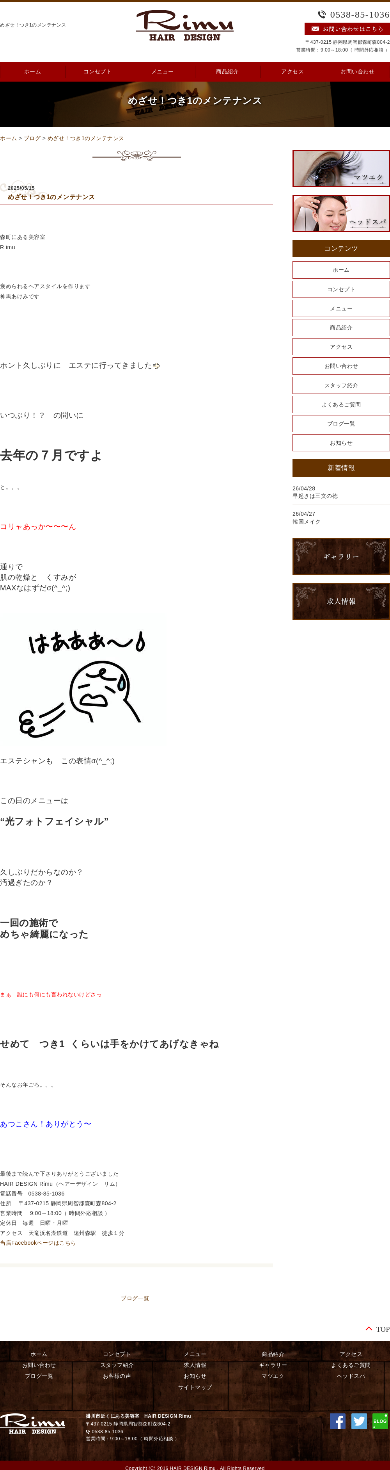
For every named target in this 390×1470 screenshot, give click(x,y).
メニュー (162, 72)
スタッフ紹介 (341, 385)
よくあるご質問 (341, 404)
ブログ (32, 138)
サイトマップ (195, 1387)
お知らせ (341, 443)
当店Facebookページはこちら (38, 1243)
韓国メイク (306, 522)
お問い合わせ (341, 366)
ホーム (8, 138)
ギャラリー (273, 1365)
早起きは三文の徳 (315, 496)
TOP (383, 1329)
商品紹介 (227, 72)
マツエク (273, 1376)
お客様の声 (117, 1376)
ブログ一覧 (135, 1298)
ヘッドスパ (351, 1376)
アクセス (292, 72)
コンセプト (97, 72)
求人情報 (195, 1365)
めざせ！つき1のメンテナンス (86, 138)
